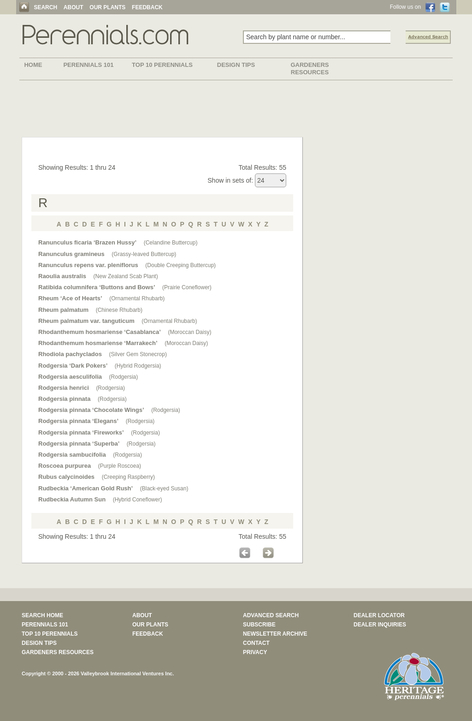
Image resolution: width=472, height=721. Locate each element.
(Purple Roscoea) (119, 466)
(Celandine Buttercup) (171, 242)
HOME (33, 64)
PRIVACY (255, 652)
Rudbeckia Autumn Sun (72, 499)
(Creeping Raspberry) (128, 477)
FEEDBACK (147, 7)
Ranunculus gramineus (71, 253)
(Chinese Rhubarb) (119, 310)
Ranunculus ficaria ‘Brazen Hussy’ (87, 242)
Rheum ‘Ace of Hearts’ (70, 298)
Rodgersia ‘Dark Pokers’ (72, 365)
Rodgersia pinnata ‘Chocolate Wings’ (91, 409)
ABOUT (73, 7)
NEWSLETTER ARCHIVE (275, 634)
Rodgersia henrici (63, 387)
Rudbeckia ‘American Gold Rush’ (85, 488)
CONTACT (256, 643)
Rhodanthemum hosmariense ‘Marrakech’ (98, 343)
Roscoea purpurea (64, 465)
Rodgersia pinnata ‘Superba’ (78, 443)
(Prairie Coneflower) (187, 287)
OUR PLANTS (107, 7)
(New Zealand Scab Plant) (126, 276)
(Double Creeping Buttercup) (180, 265)
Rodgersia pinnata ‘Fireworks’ (81, 432)
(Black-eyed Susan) (164, 488)
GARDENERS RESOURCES (309, 68)
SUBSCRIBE (259, 624)
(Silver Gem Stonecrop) (138, 354)
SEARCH (45, 7)
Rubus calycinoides (66, 476)
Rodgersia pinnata (64, 398)
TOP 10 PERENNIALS (162, 64)
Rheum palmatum (63, 309)
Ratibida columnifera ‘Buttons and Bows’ (96, 287)
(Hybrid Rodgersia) (138, 366)
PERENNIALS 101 (88, 64)
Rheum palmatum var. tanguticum (86, 320)
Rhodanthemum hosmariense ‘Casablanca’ (99, 331)
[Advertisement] (236, 110)
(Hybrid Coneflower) (137, 499)
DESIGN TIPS (236, 64)
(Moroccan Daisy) (189, 332)
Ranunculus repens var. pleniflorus (88, 265)
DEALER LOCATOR (379, 615)
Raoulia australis (62, 276)
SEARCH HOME (42, 615)
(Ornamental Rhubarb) (137, 298)
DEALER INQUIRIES (380, 624)
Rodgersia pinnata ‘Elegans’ (78, 420)
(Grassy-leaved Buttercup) (144, 254)
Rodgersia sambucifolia (72, 454)
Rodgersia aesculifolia (70, 376)
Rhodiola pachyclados (70, 354)
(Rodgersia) (123, 377)
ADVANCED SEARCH (271, 615)
